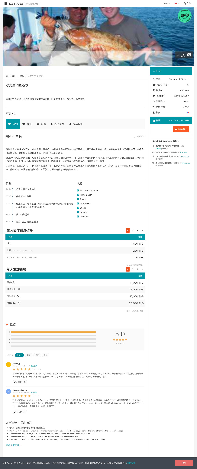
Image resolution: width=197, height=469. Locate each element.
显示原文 (34, 366)
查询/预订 (181, 129)
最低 (45, 355)
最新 (28, 355)
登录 (187, 3)
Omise (158, 149)
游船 (14, 76)
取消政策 (183, 152)
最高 (37, 355)
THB (167, 3)
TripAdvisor (184, 156)
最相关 (19, 355)
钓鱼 (22, 76)
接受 (184, 463)
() (20, 382)
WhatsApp (186, 163)
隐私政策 (131, 463)
